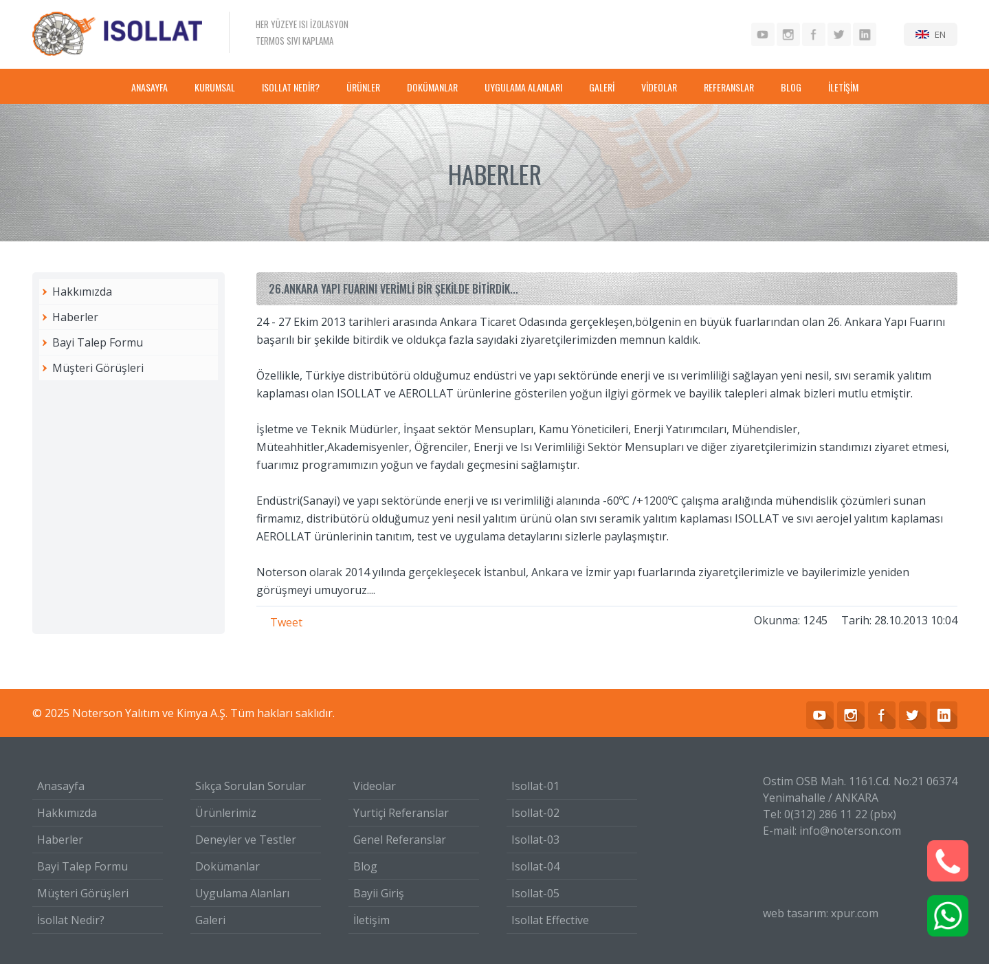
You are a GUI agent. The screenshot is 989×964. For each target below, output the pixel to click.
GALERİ (601, 87)
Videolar (374, 785)
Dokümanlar (227, 866)
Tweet (286, 622)
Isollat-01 (535, 785)
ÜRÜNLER (363, 87)
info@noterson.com (850, 830)
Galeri (210, 920)
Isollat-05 (535, 893)
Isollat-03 (535, 839)
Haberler (75, 317)
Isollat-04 (535, 866)
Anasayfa (61, 785)
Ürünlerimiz (225, 812)
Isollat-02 (535, 812)
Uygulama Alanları (242, 893)
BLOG (791, 87)
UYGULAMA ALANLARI (523, 87)
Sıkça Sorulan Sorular (250, 785)
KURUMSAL (215, 87)
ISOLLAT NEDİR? (291, 87)
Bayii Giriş (378, 893)
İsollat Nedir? (70, 920)
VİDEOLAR (659, 87)
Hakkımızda (82, 291)
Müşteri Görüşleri (98, 367)
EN (940, 34)
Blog (365, 866)
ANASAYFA (149, 87)
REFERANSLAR (729, 87)
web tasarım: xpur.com (820, 913)
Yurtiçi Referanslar (401, 812)
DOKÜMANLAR (432, 87)
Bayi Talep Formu (97, 342)
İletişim (371, 920)
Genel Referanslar (399, 839)
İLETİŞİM (843, 87)
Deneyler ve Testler (245, 839)
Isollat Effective (550, 920)
